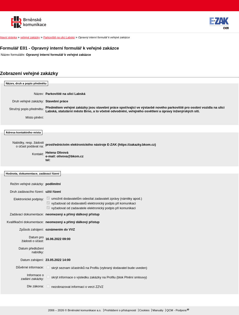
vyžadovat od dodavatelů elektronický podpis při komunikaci (91, 203)
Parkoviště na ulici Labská (59, 37)
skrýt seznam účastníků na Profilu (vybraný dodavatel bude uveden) (97, 268)
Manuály (158, 310)
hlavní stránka (8, 37)
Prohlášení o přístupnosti (120, 310)
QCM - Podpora (176, 310)
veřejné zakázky (30, 37)
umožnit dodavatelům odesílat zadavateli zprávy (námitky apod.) (94, 198)
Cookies (144, 310)
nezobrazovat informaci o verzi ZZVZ (75, 287)
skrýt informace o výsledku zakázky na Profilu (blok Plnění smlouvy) (97, 277)
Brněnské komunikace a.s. (28, 22)
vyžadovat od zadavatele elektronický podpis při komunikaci (91, 208)
